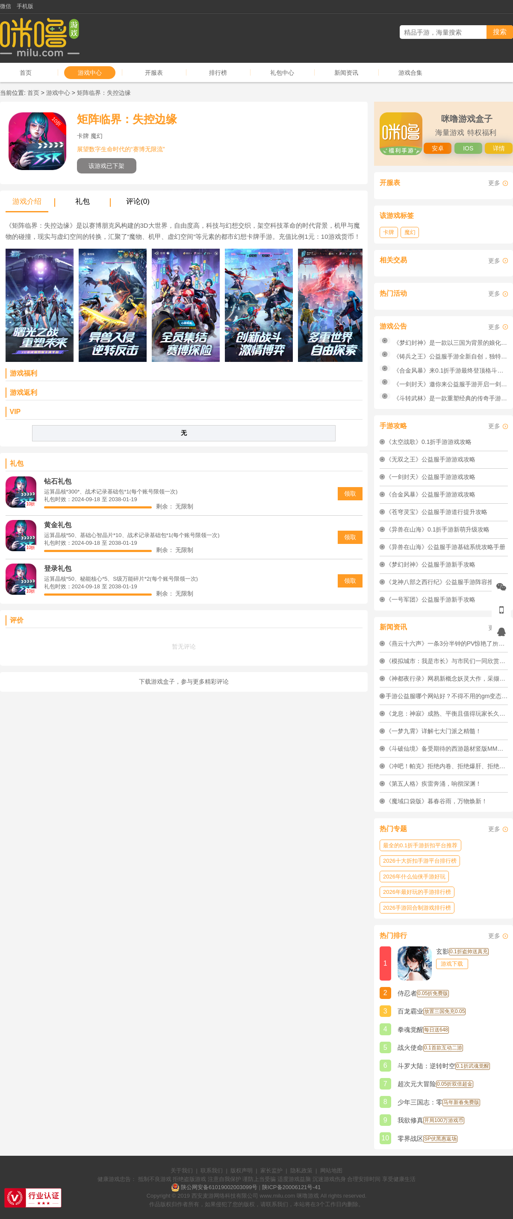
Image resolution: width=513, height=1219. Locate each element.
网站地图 (331, 1170)
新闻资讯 (346, 72)
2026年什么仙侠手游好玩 (414, 876)
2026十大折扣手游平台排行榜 (420, 861)
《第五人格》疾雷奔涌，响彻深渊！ (433, 783)
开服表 (154, 72)
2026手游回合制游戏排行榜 (417, 908)
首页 (26, 72)
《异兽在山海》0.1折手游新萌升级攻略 (437, 529)
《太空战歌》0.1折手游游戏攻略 (429, 441)
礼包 (82, 201)
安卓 (438, 148)
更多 (494, 182)
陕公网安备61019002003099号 (219, 1187)
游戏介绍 (26, 201)
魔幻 (410, 232)
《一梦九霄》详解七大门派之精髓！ (433, 731)
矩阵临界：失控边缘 (104, 92)
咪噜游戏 (308, 1196)
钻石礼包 (57, 481)
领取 (350, 493)
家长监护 (271, 1170)
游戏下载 (452, 964)
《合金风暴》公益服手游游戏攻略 (430, 494)
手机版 (25, 6)
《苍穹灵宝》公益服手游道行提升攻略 (436, 511)
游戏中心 (90, 72)
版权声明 (241, 1170)
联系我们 (211, 1170)
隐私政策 (301, 1170)
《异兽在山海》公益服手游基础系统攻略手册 (445, 546)
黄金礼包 (57, 525)
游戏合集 (410, 72)
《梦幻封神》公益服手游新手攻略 (430, 564)
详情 (499, 148)
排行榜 (218, 72)
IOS (468, 148)
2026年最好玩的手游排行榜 (417, 892)
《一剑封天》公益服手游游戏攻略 (430, 476)
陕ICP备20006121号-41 (291, 1187)
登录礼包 (57, 568)
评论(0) (138, 201)
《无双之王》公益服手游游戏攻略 (430, 459)
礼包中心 (282, 72)
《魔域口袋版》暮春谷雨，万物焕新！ (436, 801)
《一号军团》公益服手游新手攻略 (430, 599)
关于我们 (182, 1170)
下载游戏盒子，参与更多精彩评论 (184, 681)
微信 (5, 6)
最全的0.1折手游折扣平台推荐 (420, 845)
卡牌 (388, 232)
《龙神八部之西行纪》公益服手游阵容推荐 (442, 582)
